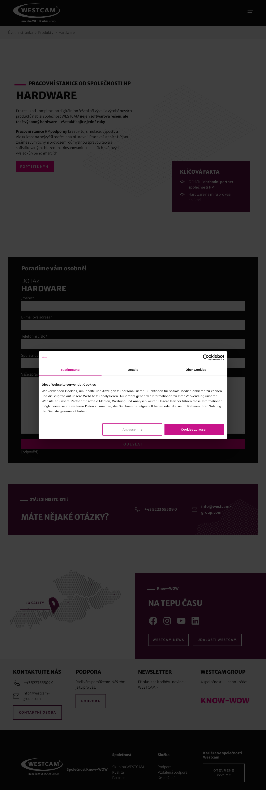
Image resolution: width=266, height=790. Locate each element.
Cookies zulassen (194, 429)
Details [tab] (133, 369)
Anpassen (133, 429)
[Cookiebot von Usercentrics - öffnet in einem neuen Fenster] (206, 357)
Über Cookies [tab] (196, 369)
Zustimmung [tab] (70, 369)
